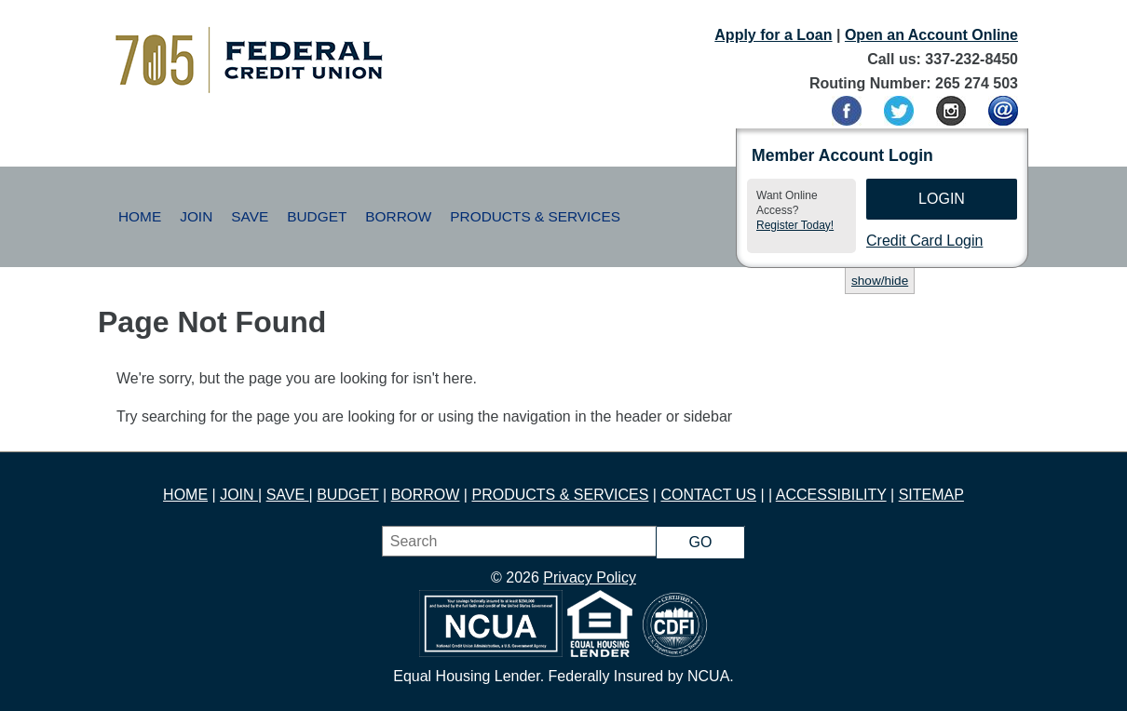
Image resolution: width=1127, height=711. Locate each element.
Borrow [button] (398, 216)
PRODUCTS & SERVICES (559, 495)
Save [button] (249, 216)
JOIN (239, 495)
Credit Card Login (924, 240)
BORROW (425, 495)
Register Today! (795, 225)
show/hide (879, 281)
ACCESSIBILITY (831, 495)
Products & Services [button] (535, 216)
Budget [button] (316, 216)
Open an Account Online (931, 35)
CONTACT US (708, 495)
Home (139, 216)
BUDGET (347, 495)
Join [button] (196, 216)
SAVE (287, 495)
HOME (185, 495)
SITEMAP (931, 495)
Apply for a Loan (773, 35)
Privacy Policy (589, 577)
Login (941, 199)
